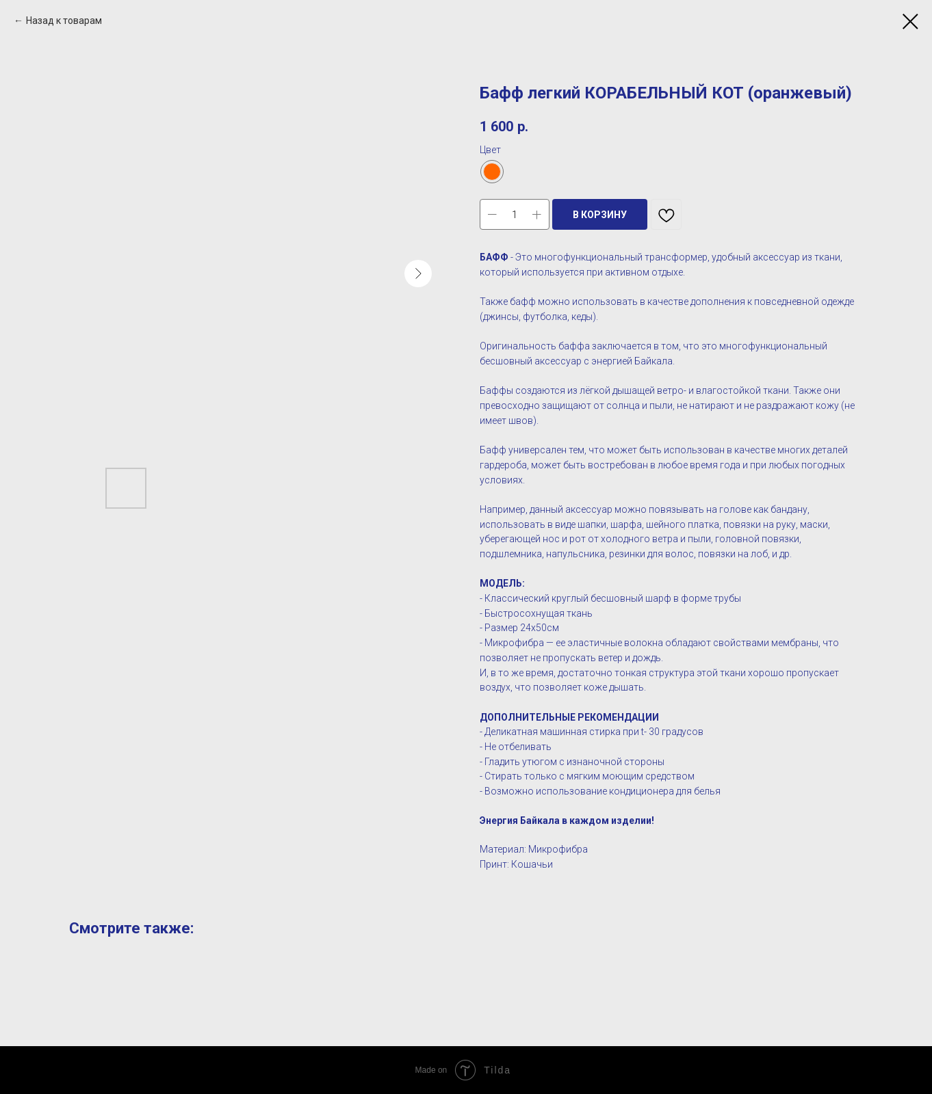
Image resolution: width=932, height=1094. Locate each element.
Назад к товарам (64, 20)
